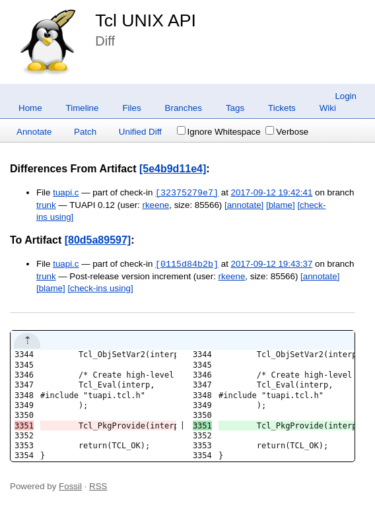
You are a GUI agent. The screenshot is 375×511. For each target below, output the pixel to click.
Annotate (34, 132)
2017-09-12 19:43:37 (272, 264)
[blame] (280, 205)
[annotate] (243, 205)
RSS (98, 486)
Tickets (282, 108)
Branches (183, 108)
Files (131, 108)
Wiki (328, 108)
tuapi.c (66, 193)
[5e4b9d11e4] (172, 168)
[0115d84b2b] (187, 264)
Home (30, 108)
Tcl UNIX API (145, 20)
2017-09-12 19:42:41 (272, 193)
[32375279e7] (187, 193)
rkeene (156, 205)
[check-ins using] (100, 288)
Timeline (82, 108)
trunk (46, 205)
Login (346, 96)
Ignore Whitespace (219, 132)
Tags (235, 108)
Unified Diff (140, 132)
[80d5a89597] (98, 240)
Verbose (286, 132)
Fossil (70, 486)
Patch (85, 132)
